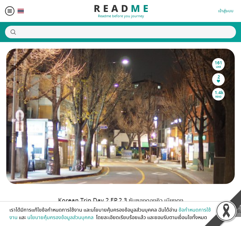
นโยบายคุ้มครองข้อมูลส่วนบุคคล (61, 217)
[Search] (120, 32)
